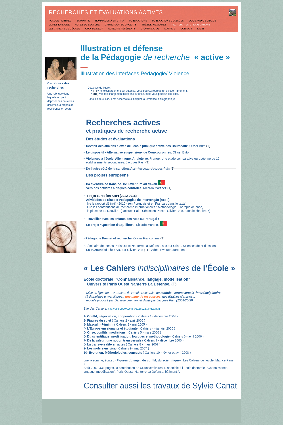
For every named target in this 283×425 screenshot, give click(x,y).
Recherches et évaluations (191, 24)
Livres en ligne (59, 24)
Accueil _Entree (60, 20)
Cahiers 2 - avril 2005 (128, 320)
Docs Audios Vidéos (202, 20)
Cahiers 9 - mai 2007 (132, 348)
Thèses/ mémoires (154, 24)
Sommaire (83, 20)
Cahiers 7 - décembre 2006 (163, 340)
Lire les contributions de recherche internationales (120, 207)
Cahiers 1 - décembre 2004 (157, 316)
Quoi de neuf (94, 28)
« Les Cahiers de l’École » (159, 268)
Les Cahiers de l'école (65, 28)
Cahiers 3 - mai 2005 (130, 324)
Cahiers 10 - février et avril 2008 (167, 352)
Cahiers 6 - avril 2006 (187, 336)
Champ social (150, 28)
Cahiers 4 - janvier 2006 (156, 328)
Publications (138, 20)
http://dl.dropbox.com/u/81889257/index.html (134, 308)
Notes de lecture (87, 24)
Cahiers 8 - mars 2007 (143, 344)
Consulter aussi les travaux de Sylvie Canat (160, 385)
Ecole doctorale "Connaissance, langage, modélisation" (137, 279)
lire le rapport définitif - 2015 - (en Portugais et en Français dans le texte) (135, 203)
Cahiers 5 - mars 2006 (144, 332)
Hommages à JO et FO (109, 20)
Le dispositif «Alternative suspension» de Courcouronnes (128, 152)
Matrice (170, 28)
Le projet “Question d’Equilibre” (109, 225)
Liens (200, 28)
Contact (186, 28)
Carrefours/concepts (121, 24)
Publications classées (168, 20)
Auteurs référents (122, 28)
